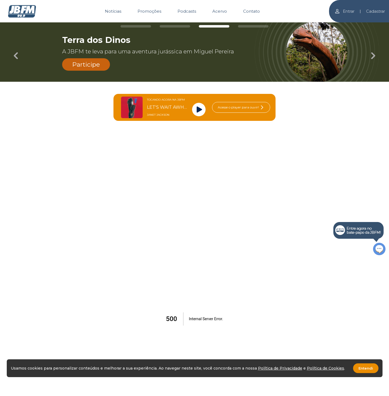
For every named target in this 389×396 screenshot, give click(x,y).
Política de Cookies (325, 368)
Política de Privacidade (280, 368)
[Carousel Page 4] (253, 26)
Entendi (365, 368)
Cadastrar (375, 11)
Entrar (344, 11)
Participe (86, 64)
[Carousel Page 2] (175, 26)
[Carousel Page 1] (135, 26)
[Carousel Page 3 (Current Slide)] (214, 26)
